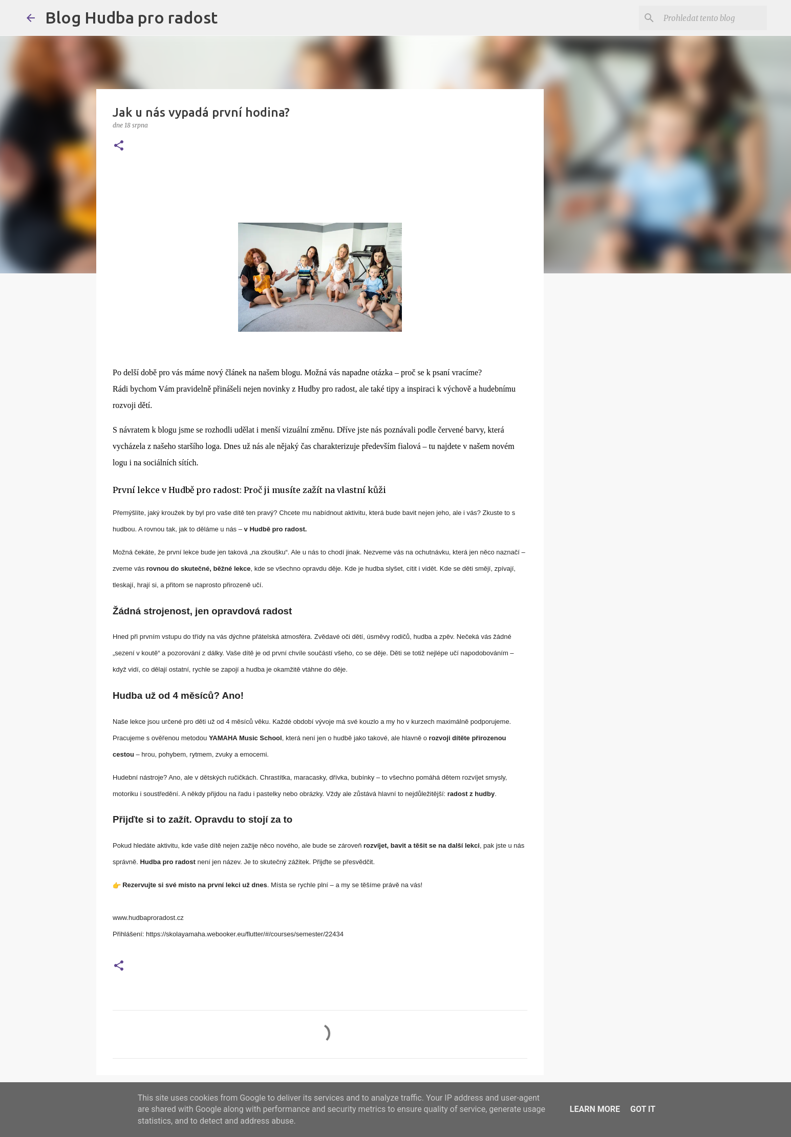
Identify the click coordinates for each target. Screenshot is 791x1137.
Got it (642, 1109)
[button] (119, 146)
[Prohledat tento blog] (713, 18)
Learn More (595, 1109)
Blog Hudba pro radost (131, 17)
